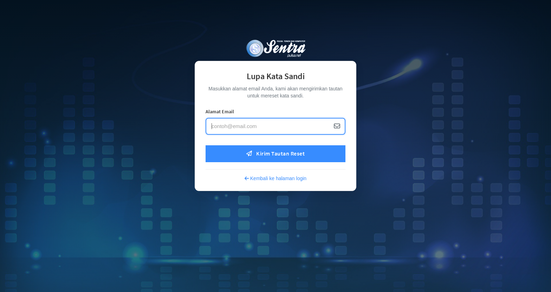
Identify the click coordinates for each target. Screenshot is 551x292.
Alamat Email (220, 111)
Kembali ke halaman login (275, 178)
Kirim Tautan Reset (275, 153)
